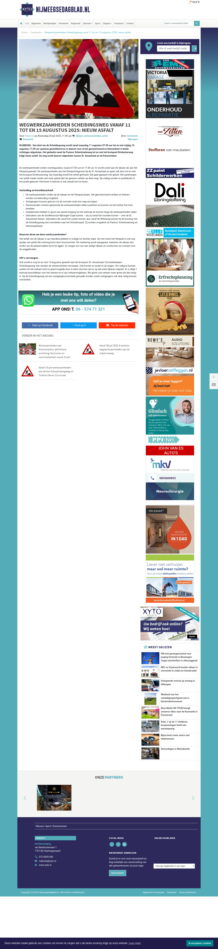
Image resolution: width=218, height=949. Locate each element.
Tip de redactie (117, 325)
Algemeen (36, 23)
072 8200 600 (46, 873)
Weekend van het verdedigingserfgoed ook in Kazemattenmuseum (175, 698)
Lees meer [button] (135, 943)
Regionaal (75, 23)
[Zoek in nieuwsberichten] (178, 23)
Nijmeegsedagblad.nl (63, 9)
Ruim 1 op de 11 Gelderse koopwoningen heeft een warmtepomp (174, 737)
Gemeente (63, 23)
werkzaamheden (92, 136)
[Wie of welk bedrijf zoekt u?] (173, 48)
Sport (97, 23)
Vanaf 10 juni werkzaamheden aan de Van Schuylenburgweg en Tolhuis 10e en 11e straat (56, 371)
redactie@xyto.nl (47, 877)
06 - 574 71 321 (90, 309)
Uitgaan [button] (106, 23)
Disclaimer (172, 909)
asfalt (105, 136)
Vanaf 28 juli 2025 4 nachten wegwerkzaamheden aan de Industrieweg (114, 349)
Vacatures (119, 23)
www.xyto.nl (45, 881)
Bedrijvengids (49, 23)
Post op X (78, 325)
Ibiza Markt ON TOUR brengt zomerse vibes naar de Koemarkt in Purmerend (179, 711)
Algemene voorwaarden (153, 909)
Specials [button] (87, 23)
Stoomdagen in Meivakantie (175, 772)
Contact (130, 23)
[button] (21, 822)
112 (27, 23)
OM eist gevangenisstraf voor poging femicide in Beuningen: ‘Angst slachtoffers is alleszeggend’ (179, 657)
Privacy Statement (187, 909)
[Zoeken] (197, 23)
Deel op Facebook (40, 325)
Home (24, 32)
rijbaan (79, 136)
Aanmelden (117, 889)
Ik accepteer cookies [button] (200, 943)
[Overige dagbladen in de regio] (174, 866)
